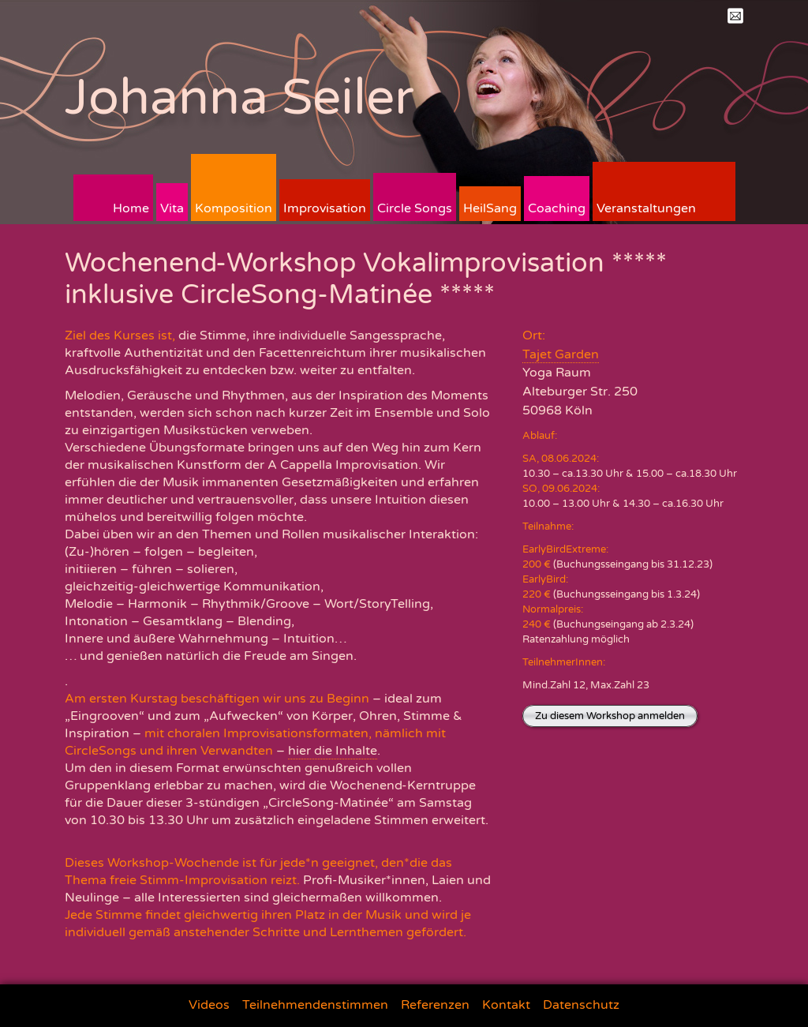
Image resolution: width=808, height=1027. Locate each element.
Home (131, 208)
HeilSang (490, 208)
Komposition (233, 208)
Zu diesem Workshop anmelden (610, 716)
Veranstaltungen (646, 208)
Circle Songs (414, 208)
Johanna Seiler (239, 97)
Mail (735, 16)
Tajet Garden (560, 354)
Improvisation (324, 208)
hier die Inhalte (332, 751)
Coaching (556, 208)
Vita (172, 208)
